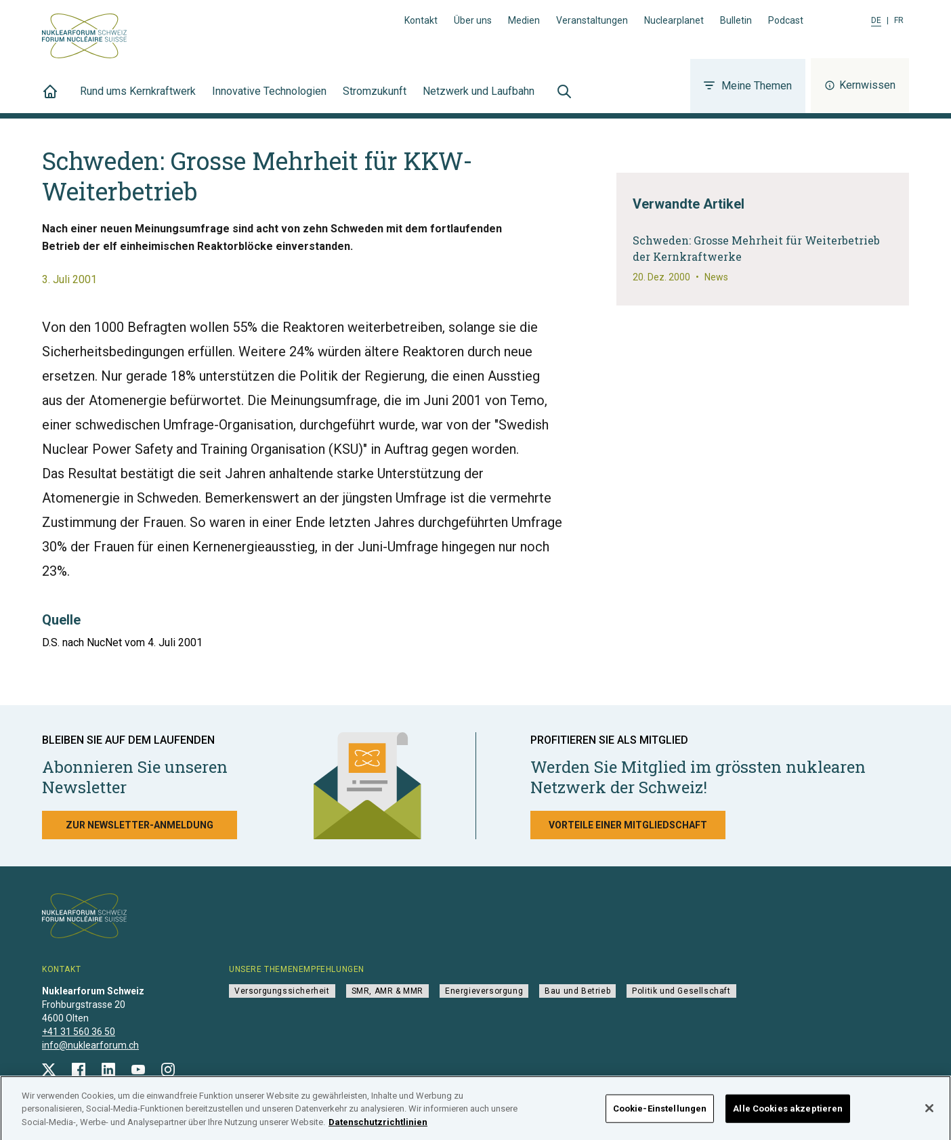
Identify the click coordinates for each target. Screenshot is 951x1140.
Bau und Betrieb (577, 991)
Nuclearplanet (674, 20)
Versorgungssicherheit (282, 991)
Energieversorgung (484, 991)
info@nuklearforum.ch (90, 1045)
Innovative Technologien (269, 99)
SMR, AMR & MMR (387, 991)
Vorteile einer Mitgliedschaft (628, 825)
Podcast (785, 20)
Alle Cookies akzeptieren (788, 1114)
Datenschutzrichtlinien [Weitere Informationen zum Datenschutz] (378, 1127)
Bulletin (736, 20)
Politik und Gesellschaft (681, 991)
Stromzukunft (374, 99)
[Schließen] (929, 1113)
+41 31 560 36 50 (78, 1031)
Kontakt (421, 20)
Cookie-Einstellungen (660, 1114)
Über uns (473, 20)
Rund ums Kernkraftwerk (138, 99)
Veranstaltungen (592, 20)
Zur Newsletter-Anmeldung (139, 825)
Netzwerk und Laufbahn (478, 99)
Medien (524, 20)
